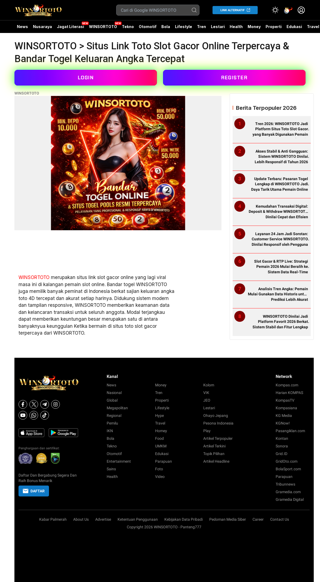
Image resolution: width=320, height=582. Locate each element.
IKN (110, 431)
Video (160, 476)
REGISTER (234, 78)
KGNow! (283, 423)
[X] (33, 404)
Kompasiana (286, 408)
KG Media (284, 415)
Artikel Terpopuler (218, 438)
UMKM (161, 446)
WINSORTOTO (103, 26)
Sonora (282, 446)
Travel (160, 423)
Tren (201, 26)
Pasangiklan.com (290, 431)
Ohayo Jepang (215, 415)
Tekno (128, 26)
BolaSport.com (288, 469)
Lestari (217, 28)
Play (207, 431)
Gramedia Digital (290, 499)
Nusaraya (42, 26)
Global (112, 400)
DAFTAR (34, 491)
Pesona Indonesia (218, 423)
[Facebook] (23, 404)
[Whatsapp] (33, 415)
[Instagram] (55, 404)
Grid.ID (281, 453)
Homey (161, 431)
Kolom (208, 385)
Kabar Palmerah (53, 519)
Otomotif (147, 26)
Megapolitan (117, 408)
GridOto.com (286, 461)
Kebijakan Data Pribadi (183, 519)
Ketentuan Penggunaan (138, 519)
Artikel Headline (216, 461)
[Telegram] (44, 404)
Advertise (103, 519)
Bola (165, 26)
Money (254, 26)
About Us (81, 519)
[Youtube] (23, 415)
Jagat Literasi (70, 26)
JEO (206, 400)
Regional (114, 415)
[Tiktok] (44, 415)
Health (236, 26)
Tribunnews (285, 484)
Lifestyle (183, 26)
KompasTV (285, 400)
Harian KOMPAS (289, 392)
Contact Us (279, 519)
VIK (206, 392)
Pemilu (112, 423)
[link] (288, 10)
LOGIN (86, 78)
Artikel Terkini (214, 446)
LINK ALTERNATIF (232, 10)
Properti (274, 26)
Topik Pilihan (213, 453)
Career (258, 519)
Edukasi (294, 26)
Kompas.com (287, 385)
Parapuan (163, 461)
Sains (111, 469)
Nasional (114, 392)
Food (159, 438)
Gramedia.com (288, 492)
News (22, 26)
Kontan (282, 438)
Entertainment (119, 461)
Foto (159, 469)
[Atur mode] (275, 10)
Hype (159, 415)
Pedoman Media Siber (227, 519)
